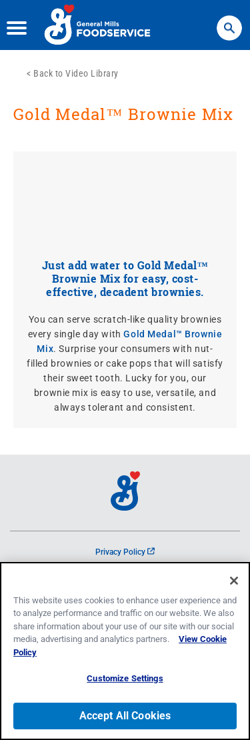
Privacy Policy (125, 552)
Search (229, 21)
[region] (125, 651)
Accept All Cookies (125, 715)
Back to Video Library (76, 73)
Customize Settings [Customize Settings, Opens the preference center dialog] (125, 678)
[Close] (234, 580)
